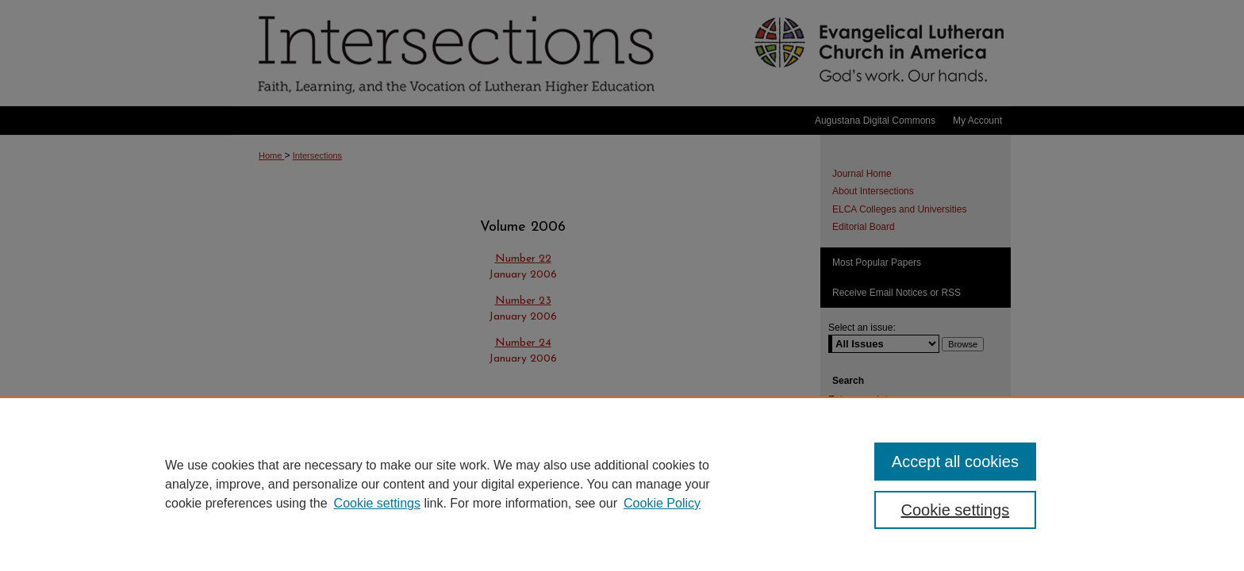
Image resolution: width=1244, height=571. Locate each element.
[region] (622, 484)
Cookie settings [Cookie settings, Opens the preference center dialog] (955, 510)
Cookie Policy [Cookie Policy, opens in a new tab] (662, 503)
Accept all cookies (955, 461)
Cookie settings (377, 503)
